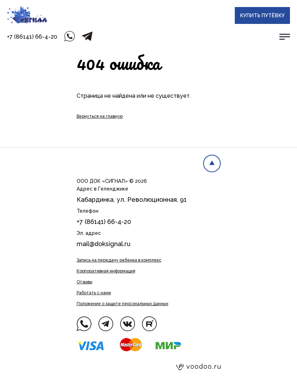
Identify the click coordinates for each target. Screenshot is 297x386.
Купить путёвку (262, 15)
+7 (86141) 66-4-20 (32, 36)
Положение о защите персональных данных (122, 303)
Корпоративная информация (106, 271)
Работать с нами (94, 292)
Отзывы (84, 281)
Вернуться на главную (100, 116)
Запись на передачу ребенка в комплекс (119, 260)
